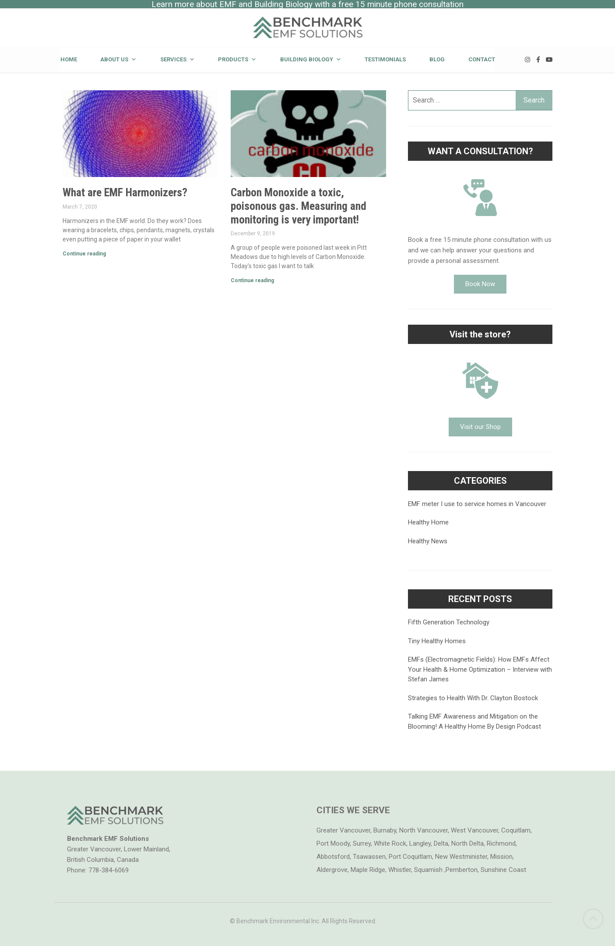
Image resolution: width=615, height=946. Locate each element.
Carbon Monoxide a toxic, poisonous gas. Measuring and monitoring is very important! (298, 206)
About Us (118, 59)
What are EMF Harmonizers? (125, 192)
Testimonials (385, 59)
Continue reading (84, 254)
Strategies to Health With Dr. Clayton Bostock (473, 698)
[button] (480, 284)
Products (237, 59)
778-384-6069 (108, 870)
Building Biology (310, 59)
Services (177, 59)
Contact (481, 59)
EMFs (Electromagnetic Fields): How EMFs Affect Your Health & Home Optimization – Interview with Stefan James (480, 669)
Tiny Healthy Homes (437, 641)
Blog (437, 59)
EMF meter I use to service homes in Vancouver (477, 504)
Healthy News (427, 541)
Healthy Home (428, 522)
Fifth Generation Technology (448, 622)
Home (68, 59)
